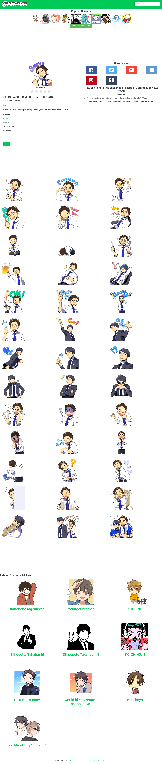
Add (6, 144)
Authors (90, 761)
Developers (77, 761)
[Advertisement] (67, 46)
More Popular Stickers (81, 26)
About (71, 761)
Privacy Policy (102, 761)
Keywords (84, 761)
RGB (5, 105)
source (5, 118)
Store (95, 761)
